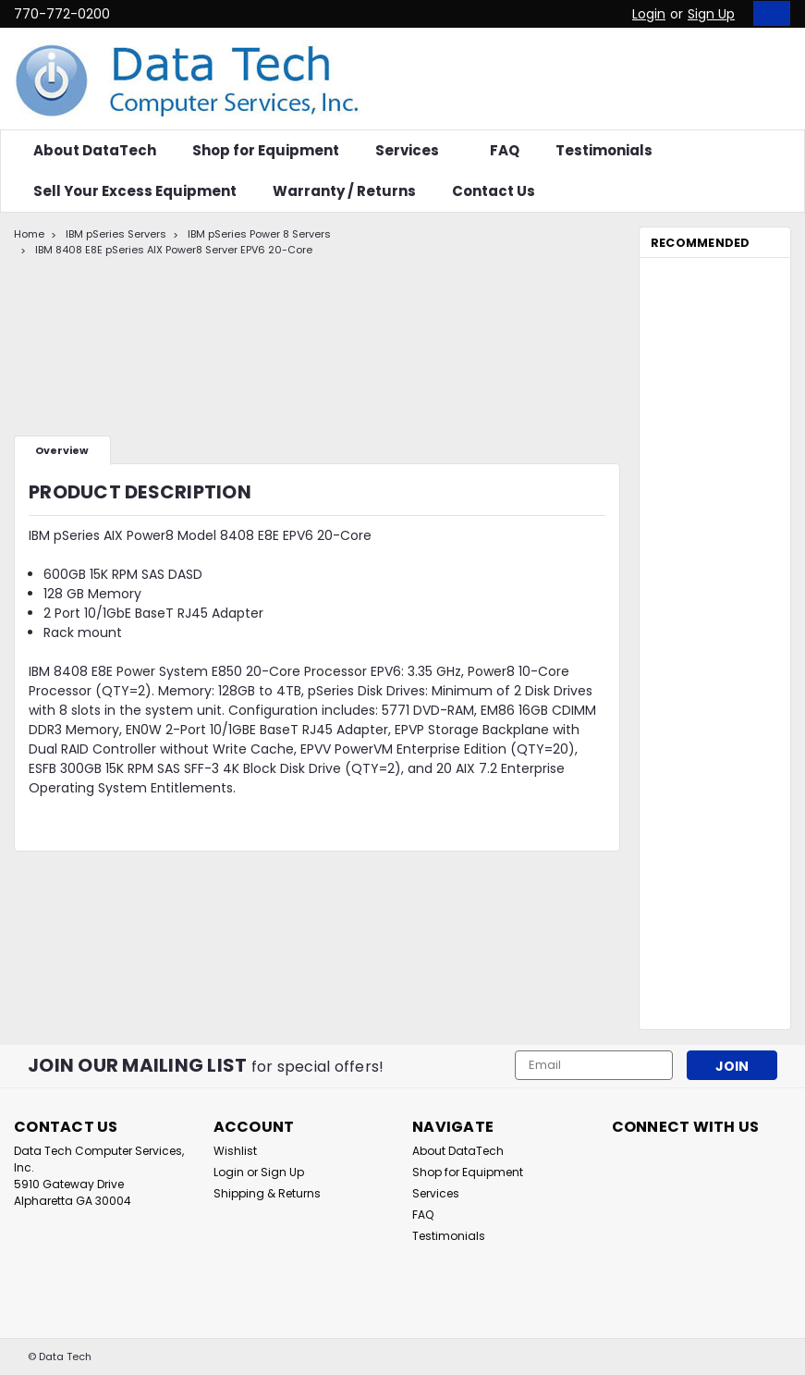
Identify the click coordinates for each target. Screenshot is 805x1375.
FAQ (504, 150)
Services (414, 150)
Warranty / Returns (344, 191)
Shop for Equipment (265, 150)
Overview (62, 450)
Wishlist (235, 1151)
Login (648, 14)
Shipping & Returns (267, 1193)
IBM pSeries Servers (116, 234)
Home (29, 234)
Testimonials (604, 150)
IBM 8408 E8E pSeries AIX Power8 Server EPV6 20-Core (173, 249)
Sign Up (711, 14)
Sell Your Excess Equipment (135, 191)
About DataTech (94, 150)
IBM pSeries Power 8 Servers (259, 234)
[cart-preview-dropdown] (767, 13)
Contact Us (493, 191)
